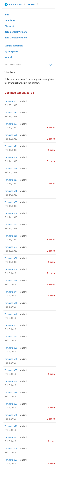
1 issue (51, 150)
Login (50, 64)
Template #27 (11, 437)
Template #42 (11, 314)
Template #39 (11, 348)
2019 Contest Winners (16, 37)
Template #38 (11, 359)
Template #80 (11, 112)
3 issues (51, 127)
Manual (8, 57)
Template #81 (11, 101)
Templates (10, 20)
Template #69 (11, 157)
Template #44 (11, 292)
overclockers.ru (48, 4)
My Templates (12, 51)
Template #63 (11, 224)
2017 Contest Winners (16, 32)
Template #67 (11, 180)
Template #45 (11, 280)
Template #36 (11, 381)
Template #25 (11, 448)
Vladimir (23, 101)
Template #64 (11, 213)
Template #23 (11, 460)
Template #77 (11, 124)
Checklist (9, 26)
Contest (31, 4)
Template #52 (11, 258)
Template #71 (11, 146)
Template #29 (11, 415)
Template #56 (11, 236)
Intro (7, 14)
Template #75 (11, 135)
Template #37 (11, 370)
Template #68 (11, 168)
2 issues (51, 139)
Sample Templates (14, 45)
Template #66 (11, 191)
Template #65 (11, 202)
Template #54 (11, 247)
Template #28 (11, 426)
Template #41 (11, 325)
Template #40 (11, 336)
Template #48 (11, 269)
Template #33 (11, 404)
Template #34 (11, 392)
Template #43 (11, 303)
